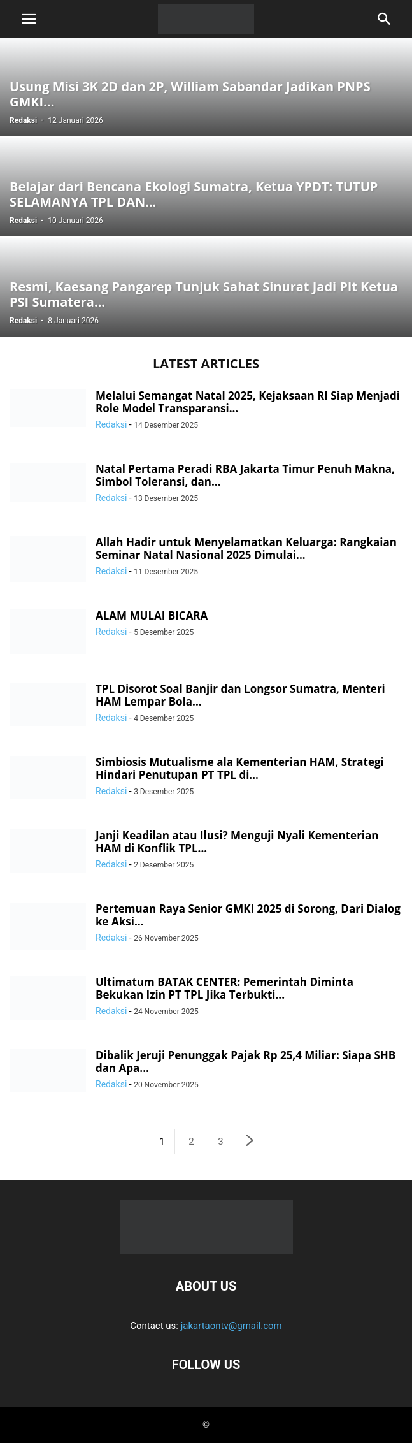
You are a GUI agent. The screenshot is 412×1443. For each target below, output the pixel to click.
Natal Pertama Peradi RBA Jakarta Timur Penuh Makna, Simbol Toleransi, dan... (245, 475)
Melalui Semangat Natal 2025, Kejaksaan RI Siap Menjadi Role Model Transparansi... (248, 402)
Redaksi (23, 120)
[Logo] (206, 1247)
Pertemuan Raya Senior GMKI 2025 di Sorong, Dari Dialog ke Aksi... (248, 915)
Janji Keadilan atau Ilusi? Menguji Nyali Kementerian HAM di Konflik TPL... (237, 841)
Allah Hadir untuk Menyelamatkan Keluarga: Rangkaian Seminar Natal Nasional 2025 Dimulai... (246, 548)
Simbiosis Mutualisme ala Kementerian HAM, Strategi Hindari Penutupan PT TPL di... (240, 768)
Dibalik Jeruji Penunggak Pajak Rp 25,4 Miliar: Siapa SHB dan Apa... (245, 1061)
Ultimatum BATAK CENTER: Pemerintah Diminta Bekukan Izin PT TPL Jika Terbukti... (224, 988)
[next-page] (250, 1142)
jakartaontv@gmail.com (231, 1325)
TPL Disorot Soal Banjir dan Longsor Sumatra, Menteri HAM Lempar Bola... (240, 695)
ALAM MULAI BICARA (152, 615)
